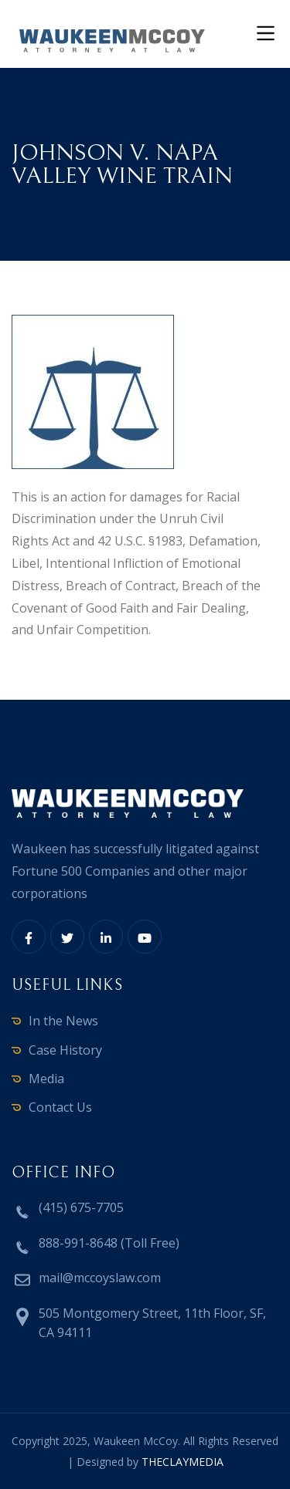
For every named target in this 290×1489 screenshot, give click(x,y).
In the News (63, 1020)
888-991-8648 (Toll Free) (109, 1242)
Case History (65, 1050)
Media (46, 1078)
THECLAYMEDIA (182, 1461)
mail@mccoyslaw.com (100, 1277)
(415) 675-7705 (81, 1207)
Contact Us (60, 1107)
